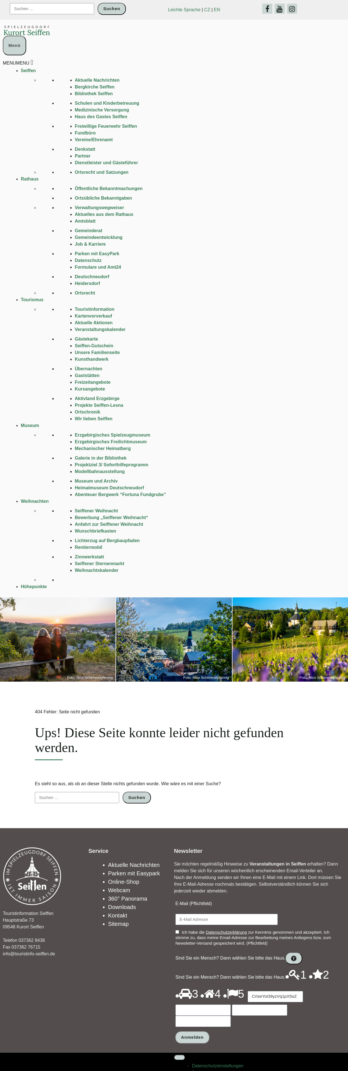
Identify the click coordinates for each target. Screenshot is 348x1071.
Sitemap (118, 924)
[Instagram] (292, 9)
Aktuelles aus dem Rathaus (104, 214)
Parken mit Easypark (134, 873)
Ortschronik (87, 412)
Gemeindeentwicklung (99, 237)
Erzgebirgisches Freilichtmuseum (111, 441)
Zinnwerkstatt (89, 556)
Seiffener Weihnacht (96, 510)
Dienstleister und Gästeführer (106, 162)
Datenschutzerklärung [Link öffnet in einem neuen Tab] (226, 932)
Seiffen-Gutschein (94, 345)
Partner (83, 156)
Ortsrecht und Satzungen (101, 172)
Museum (30, 425)
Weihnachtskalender (96, 570)
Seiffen (28, 70)
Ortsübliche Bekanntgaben (103, 198)
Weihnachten (35, 501)
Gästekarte (86, 339)
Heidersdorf (87, 283)
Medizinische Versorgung (102, 110)
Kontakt (117, 915)
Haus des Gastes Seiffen (101, 116)
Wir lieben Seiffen (93, 418)
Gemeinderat (88, 230)
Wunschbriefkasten (95, 531)
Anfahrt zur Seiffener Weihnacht (109, 524)
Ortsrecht (85, 293)
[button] (16, 63)
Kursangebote (90, 389)
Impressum (203, 1068)
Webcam (119, 890)
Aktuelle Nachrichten (97, 80)
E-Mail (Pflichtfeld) (193, 903)
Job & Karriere (90, 244)
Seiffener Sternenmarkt (99, 563)
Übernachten (88, 368)
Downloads (122, 907)
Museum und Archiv (96, 481)
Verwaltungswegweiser (99, 207)
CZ (207, 9)
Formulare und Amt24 (98, 267)
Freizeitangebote (92, 382)
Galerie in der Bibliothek (100, 458)
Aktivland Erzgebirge (97, 398)
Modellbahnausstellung (100, 471)
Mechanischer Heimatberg (103, 448)
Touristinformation (94, 309)
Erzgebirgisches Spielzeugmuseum (112, 435)
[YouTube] (280, 9)
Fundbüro (85, 133)
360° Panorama (127, 899)
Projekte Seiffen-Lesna (99, 405)
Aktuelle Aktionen (94, 322)
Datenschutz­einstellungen (217, 1054)
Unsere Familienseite (97, 352)
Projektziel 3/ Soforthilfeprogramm (111, 464)
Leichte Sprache (184, 9)
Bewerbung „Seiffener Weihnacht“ (111, 517)
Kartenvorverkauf (93, 316)
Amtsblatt (85, 221)
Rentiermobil (88, 547)
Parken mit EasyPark (97, 253)
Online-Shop (123, 882)
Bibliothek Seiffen (94, 93)
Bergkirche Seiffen (94, 87)
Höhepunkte (34, 586)
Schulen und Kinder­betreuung (107, 103)
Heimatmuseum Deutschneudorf (109, 487)
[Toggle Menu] (179, 1046)
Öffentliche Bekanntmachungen (109, 188)
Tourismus (32, 299)
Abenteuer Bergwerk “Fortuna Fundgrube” (120, 494)
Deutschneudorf (92, 276)
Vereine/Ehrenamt (94, 139)
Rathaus (30, 179)
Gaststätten (87, 375)
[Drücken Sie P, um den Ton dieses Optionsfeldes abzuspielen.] (287, 977)
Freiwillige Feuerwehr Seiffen (106, 126)
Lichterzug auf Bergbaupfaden (107, 540)
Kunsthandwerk (92, 359)
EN (217, 9)
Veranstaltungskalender (100, 329)
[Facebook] (267, 9)
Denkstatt (85, 149)
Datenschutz (88, 260)
